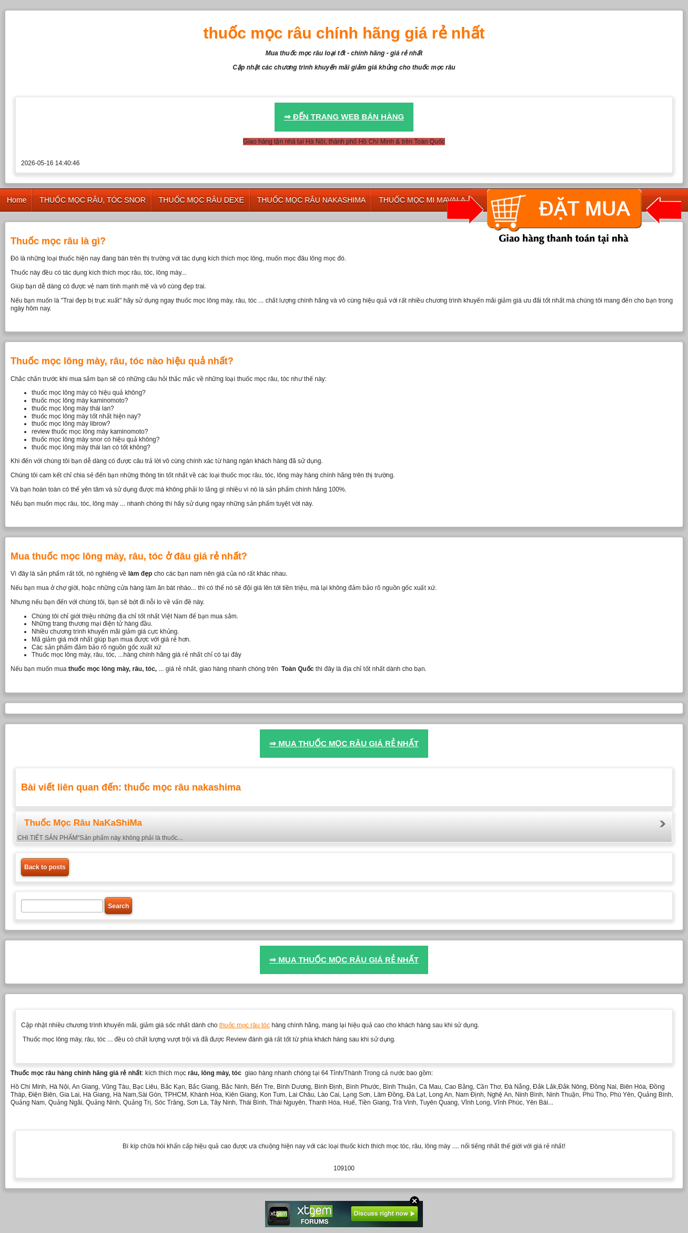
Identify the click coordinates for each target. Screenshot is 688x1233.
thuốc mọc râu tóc (244, 1025)
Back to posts (45, 867)
